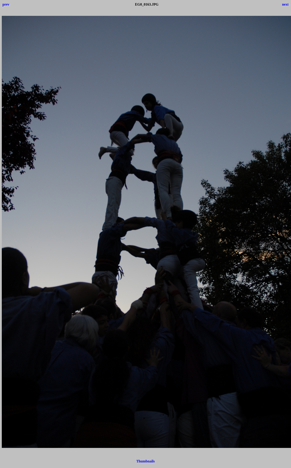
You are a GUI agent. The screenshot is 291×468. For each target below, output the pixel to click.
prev (5, 4)
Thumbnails (145, 461)
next (285, 4)
